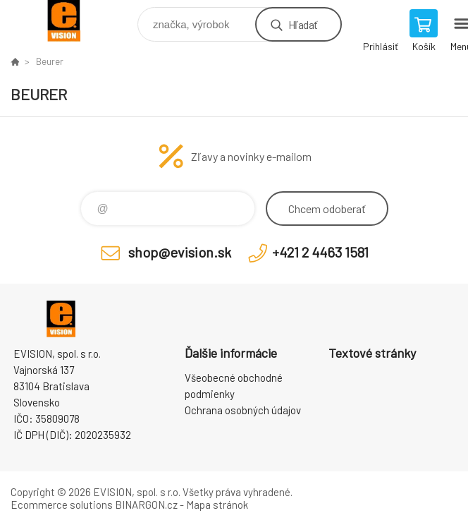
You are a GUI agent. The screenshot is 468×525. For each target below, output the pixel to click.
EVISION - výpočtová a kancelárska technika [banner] (73, 21)
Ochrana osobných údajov (243, 410)
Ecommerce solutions (62, 504)
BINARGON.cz (146, 504)
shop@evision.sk (179, 251)
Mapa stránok (217, 504)
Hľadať (302, 24)
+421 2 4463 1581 (320, 251)
